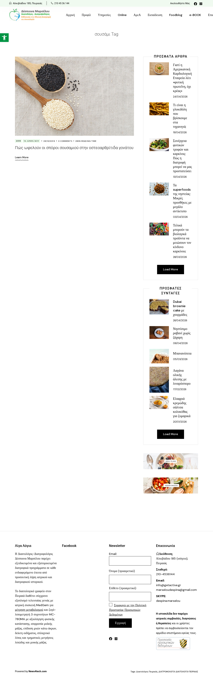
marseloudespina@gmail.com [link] (176, 590)
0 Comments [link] (65, 141)
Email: (130, 559)
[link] (4, 37)
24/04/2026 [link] (180, 96)
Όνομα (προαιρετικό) (122, 571)
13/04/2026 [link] (180, 177)
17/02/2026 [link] (179, 389)
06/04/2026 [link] (180, 343)
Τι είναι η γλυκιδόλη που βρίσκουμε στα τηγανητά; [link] (180, 116)
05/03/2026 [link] (180, 359)
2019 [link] (18, 141)
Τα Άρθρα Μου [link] (31, 141)
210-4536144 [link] (165, 574)
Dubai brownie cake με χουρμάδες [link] (180, 308)
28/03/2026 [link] (180, 257)
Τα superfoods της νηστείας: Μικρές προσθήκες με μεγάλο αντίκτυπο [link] (182, 198)
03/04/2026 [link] (180, 217)
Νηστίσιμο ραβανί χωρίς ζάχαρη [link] (182, 333)
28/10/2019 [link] (49, 141)
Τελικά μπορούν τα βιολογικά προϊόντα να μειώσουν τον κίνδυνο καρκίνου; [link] (182, 238)
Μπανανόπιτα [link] (182, 353)
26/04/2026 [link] (180, 320)
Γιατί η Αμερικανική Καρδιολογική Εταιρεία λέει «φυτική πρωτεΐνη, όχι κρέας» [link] (182, 78)
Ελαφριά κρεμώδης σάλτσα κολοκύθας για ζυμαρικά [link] (182, 407)
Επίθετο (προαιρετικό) (122, 588)
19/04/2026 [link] (180, 132)
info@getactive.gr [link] (168, 585)
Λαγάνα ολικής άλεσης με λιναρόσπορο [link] (182, 377)
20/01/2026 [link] (180, 421)
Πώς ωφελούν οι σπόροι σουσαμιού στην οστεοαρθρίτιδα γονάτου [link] (74, 147)
